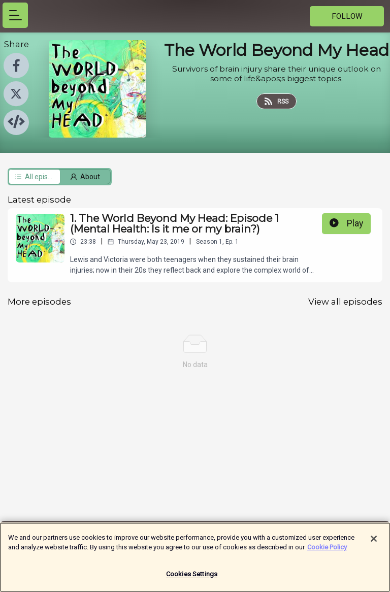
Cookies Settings (191, 579)
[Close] (374, 544)
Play (346, 223)
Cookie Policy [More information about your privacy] (327, 552)
